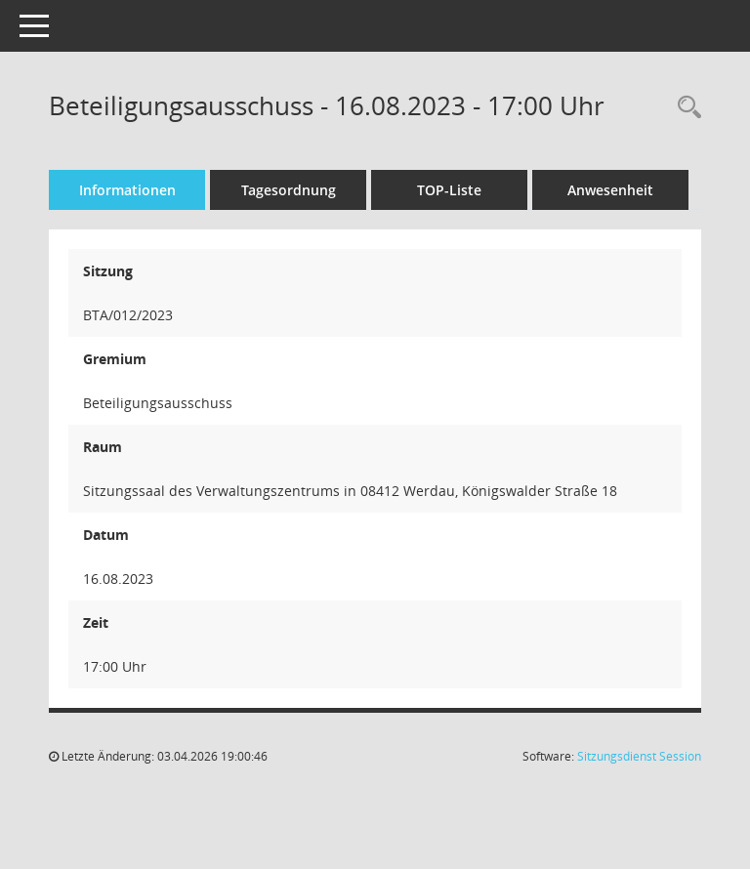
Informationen (127, 190)
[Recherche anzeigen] (684, 108)
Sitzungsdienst (639, 756)
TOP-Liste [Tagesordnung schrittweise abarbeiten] (449, 190)
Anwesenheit (610, 190)
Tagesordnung (288, 190)
